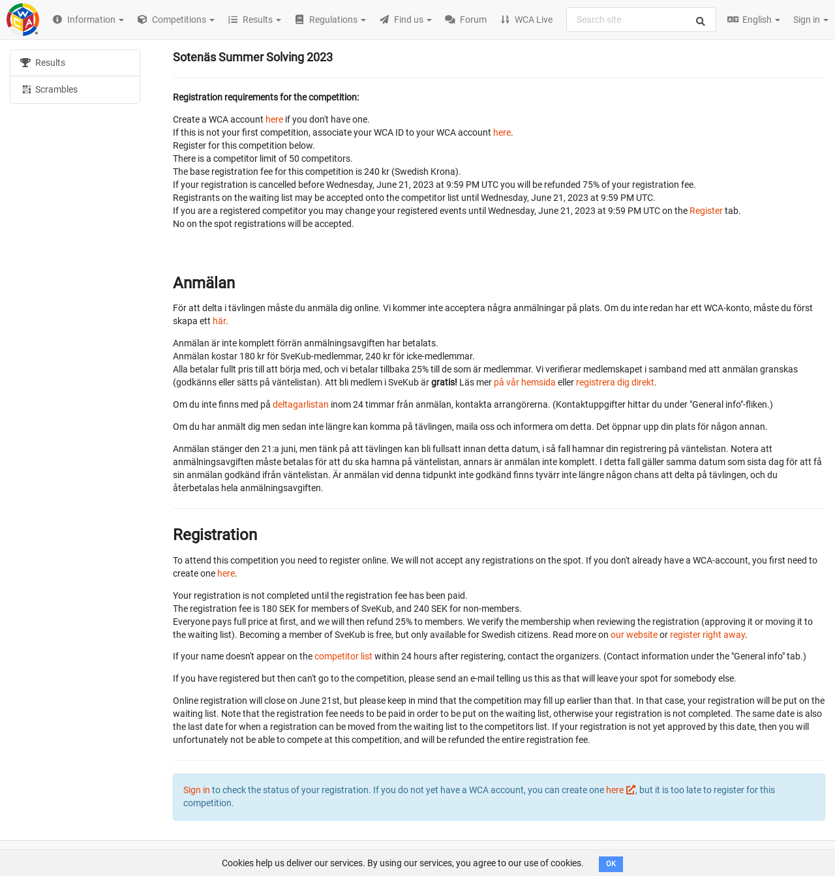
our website (634, 634)
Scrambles (49, 89)
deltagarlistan (301, 404)
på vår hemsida (525, 382)
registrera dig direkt (615, 382)
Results (42, 62)
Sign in (810, 19)
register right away (707, 634)
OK (611, 864)
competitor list (343, 656)
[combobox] (641, 19)
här (219, 321)
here (274, 119)
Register (706, 210)
